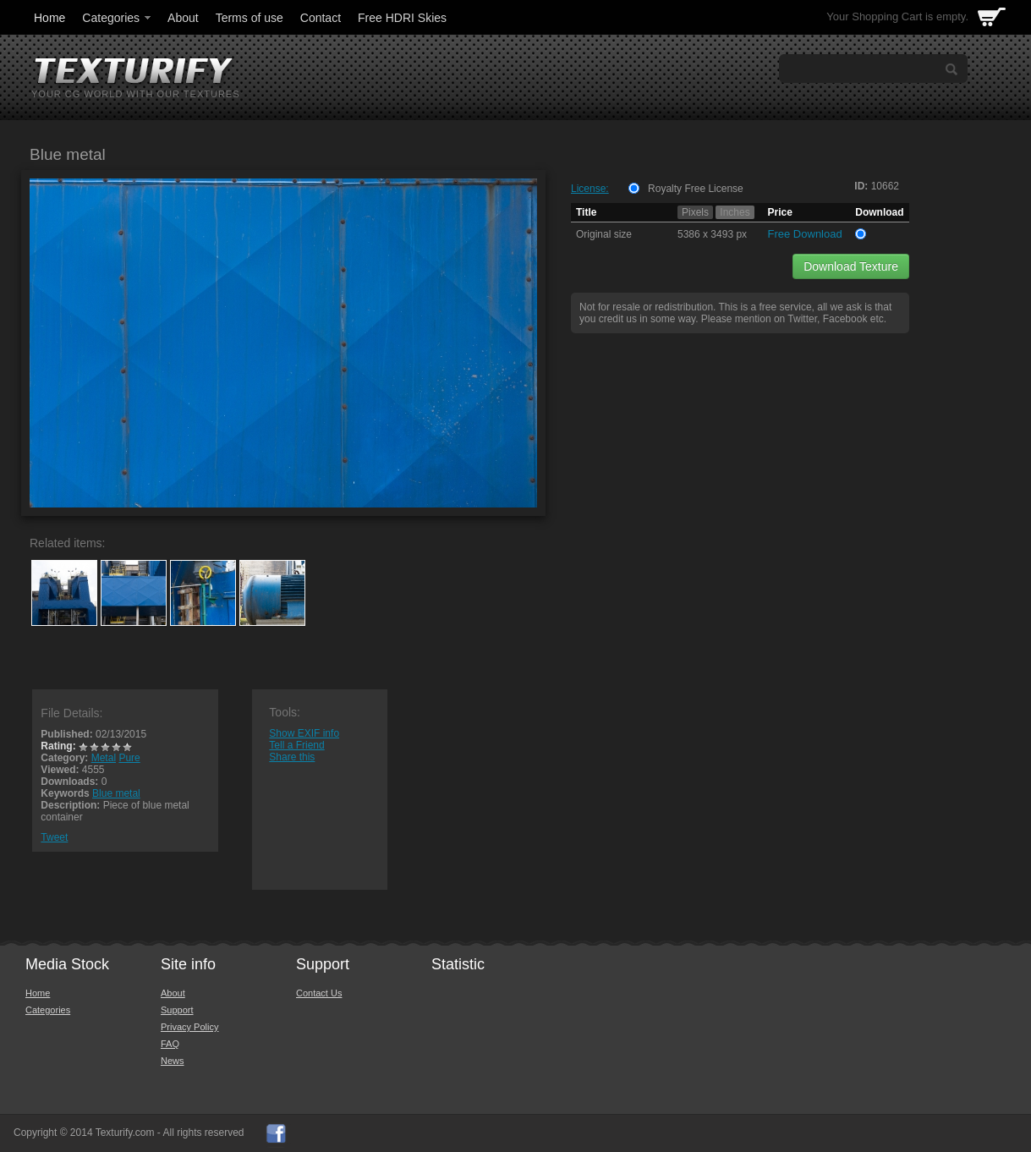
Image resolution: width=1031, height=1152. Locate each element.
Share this (292, 757)
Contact (320, 18)
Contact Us (319, 993)
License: (590, 189)
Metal (103, 758)
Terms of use (249, 18)
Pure (129, 758)
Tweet (54, 837)
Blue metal (116, 793)
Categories (117, 18)
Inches (734, 212)
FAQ (170, 1044)
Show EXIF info (304, 733)
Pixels (695, 212)
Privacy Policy (189, 1027)
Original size (604, 234)
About (183, 18)
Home (49, 18)
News (172, 1061)
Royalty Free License (695, 189)
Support (177, 1010)
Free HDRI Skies (402, 18)
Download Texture (850, 266)
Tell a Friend (296, 745)
